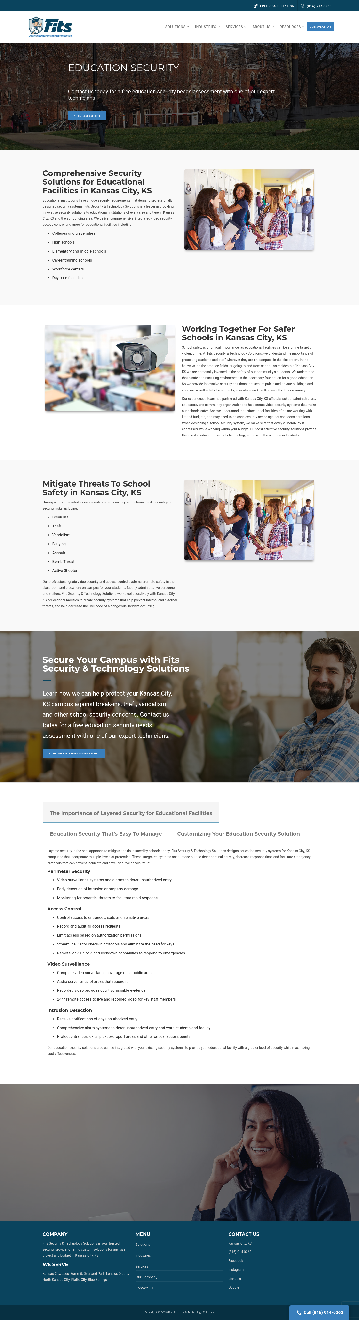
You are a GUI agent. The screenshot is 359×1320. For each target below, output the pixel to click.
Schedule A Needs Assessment (73, 753)
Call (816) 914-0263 (319, 1312)
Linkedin (234, 1279)
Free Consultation (274, 6)
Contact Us (144, 1288)
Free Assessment (87, 115)
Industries (143, 1255)
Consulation (320, 26)
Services (142, 1266)
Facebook (235, 1261)
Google (233, 1287)
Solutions (143, 1244)
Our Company (146, 1277)
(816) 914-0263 (316, 6)
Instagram (236, 1270)
